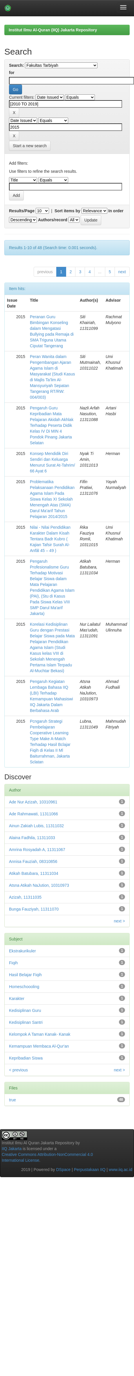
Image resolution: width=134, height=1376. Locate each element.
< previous (18, 1070)
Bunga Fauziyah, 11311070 (34, 909)
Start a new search (30, 145)
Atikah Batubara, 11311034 (33, 873)
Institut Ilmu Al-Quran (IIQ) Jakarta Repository (53, 30)
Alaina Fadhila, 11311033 (32, 837)
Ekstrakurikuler (22, 951)
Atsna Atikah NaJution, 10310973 (39, 885)
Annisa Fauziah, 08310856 (33, 861)
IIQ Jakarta (11, 1148)
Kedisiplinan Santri (26, 1022)
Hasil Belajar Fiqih (25, 974)
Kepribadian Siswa (26, 1058)
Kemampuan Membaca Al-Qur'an (39, 1046)
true (12, 1100)
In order (116, 210)
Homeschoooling (24, 986)
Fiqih (13, 962)
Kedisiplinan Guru (25, 1010)
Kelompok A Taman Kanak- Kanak (39, 1034)
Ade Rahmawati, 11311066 (33, 814)
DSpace (63, 1169)
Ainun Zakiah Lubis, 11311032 (36, 825)
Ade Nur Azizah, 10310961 (33, 802)
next (122, 271)
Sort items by (67, 210)
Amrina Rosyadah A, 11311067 (37, 849)
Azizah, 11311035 (25, 897)
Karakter (16, 998)
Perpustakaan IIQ (90, 1169)
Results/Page (22, 210)
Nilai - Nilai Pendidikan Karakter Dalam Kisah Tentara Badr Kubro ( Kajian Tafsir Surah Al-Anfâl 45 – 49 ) (50, 539)
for (12, 72)
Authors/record (52, 219)
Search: (16, 65)
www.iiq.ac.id (120, 1169)
